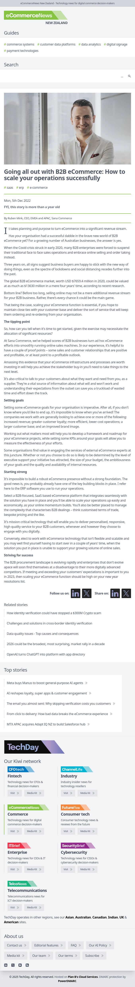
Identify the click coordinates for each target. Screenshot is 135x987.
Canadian (99, 917)
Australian (83, 917)
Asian (69, 917)
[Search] (63, 76)
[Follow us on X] (86, 593)
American (11, 922)
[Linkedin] (5, 965)
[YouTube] (20, 965)
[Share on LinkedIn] (115, 593)
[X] (13, 965)
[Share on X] (126, 593)
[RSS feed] (27, 965)
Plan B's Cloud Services (83, 977)
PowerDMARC (67, 981)
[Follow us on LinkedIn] (75, 593)
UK (121, 917)
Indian (113, 917)
